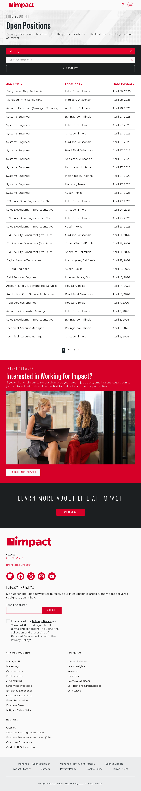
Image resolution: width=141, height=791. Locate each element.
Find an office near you (18, 565)
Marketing (12, 666)
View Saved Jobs (70, 69)
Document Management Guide (25, 732)
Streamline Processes (19, 685)
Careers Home (70, 512)
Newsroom (73, 671)
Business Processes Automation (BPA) (28, 737)
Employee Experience (19, 690)
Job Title (14, 84)
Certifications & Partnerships (84, 685)
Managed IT (13, 661)
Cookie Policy (94, 769)
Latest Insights (76, 666)
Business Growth (16, 705)
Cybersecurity (14, 671)
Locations (73, 84)
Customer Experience (19, 695)
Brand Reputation (17, 700)
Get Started (74, 690)
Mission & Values (77, 661)
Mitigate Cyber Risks (18, 710)
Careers (45, 769)
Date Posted (124, 84)
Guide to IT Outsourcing (20, 747)
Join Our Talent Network (23, 472)
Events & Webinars (78, 681)
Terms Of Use (120, 769)
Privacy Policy (68, 769)
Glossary (11, 727)
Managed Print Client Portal (77, 763)
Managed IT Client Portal (34, 763)
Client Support (114, 763)
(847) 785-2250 (14, 558)
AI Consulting (14, 681)
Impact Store (21, 769)
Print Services (14, 676)
